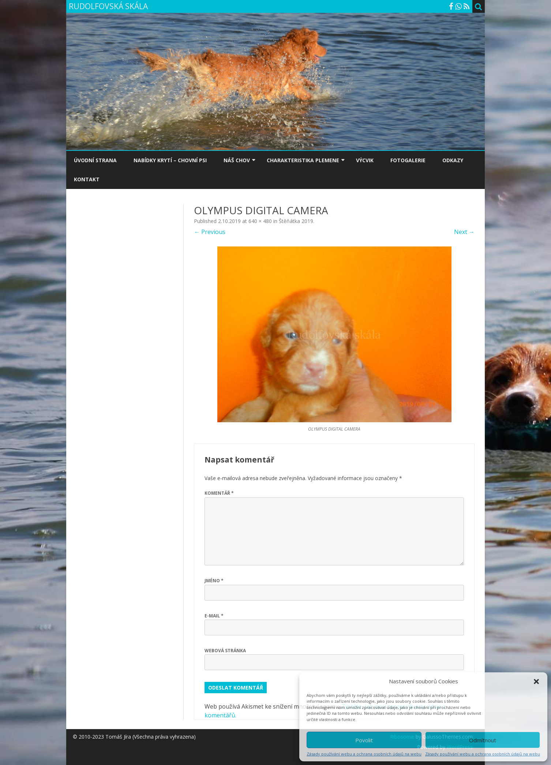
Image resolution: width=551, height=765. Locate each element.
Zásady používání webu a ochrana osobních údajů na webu (364, 754)
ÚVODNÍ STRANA (95, 160)
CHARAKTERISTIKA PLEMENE (303, 160)
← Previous (209, 232)
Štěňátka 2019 (296, 221)
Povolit (364, 740)
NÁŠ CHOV (237, 160)
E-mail (214, 616)
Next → (464, 232)
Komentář (219, 493)
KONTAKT (87, 179)
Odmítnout (482, 740)
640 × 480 (260, 221)
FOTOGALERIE (408, 160)
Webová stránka (225, 650)
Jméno (214, 581)
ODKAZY (452, 160)
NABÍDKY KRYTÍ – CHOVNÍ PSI (170, 160)
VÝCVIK (365, 160)
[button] (536, 681)
